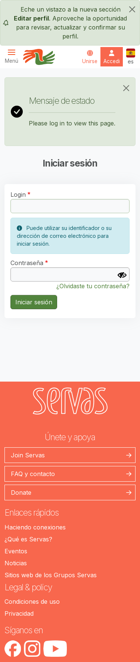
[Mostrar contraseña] (122, 275)
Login (18, 194)
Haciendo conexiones (35, 527)
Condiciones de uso (32, 601)
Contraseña (26, 263)
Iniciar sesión (33, 302)
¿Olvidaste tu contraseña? (93, 286)
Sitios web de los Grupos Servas (50, 575)
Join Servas (28, 455)
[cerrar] (132, 9)
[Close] (126, 88)
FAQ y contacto (33, 474)
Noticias (15, 563)
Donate (21, 492)
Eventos (15, 551)
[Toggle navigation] (13, 56)
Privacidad (19, 613)
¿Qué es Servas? (28, 539)
